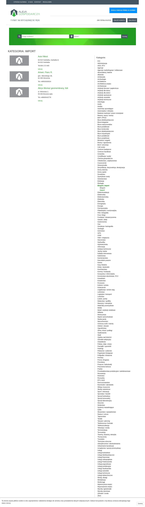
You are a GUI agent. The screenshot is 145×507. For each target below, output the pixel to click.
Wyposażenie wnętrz (105, 487)
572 (99, 61)
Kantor (100, 262)
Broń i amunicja (103, 145)
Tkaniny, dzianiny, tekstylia (107, 434)
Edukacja (101, 181)
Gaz (99, 224)
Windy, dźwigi (102, 477)
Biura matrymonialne (105, 124)
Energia (100, 206)
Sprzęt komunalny (104, 398)
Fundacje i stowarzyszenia (107, 217)
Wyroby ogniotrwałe (104, 489)
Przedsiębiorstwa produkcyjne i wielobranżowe (114, 371)
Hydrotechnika (103, 244)
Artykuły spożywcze (104, 95)
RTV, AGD (101, 380)
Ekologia (101, 183)
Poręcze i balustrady (105, 364)
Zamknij (140, 503)
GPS (99, 233)
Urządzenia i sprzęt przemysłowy (109, 448)
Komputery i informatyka (106, 274)
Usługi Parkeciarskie (105, 462)
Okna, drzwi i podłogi (105, 330)
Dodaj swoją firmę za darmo (123, 10)
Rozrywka (101, 378)
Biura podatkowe (103, 127)
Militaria (100, 312)
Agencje (100, 68)
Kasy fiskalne (102, 265)
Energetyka (102, 204)
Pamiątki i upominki (104, 346)
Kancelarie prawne (104, 260)
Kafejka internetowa (104, 253)
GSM (99, 235)
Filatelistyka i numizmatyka (107, 210)
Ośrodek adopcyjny (104, 339)
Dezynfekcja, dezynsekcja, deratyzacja (111, 167)
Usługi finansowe (104, 457)
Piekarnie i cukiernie (105, 351)
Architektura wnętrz (104, 84)
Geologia (101, 229)
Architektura (102, 81)
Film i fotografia (103, 213)
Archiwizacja (102, 86)
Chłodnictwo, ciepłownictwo (107, 161)
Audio (100, 104)
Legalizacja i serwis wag (106, 290)
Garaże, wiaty (102, 219)
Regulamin (47, 2)
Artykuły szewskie (104, 97)
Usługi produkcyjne (104, 466)
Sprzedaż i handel (104, 394)
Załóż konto (119, 20)
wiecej (40, 69)
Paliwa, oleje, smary (105, 344)
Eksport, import (103, 186)
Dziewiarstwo (102, 179)
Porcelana (101, 362)
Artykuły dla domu (104, 90)
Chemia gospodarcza (105, 158)
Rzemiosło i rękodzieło (105, 385)
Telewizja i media (104, 428)
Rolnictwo (101, 376)
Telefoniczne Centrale (105, 423)
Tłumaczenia (102, 437)
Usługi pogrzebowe (104, 464)
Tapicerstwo (102, 416)
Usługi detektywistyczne (106, 455)
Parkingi (100, 348)
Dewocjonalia (102, 165)
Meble (100, 308)
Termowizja (101, 432)
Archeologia (102, 79)
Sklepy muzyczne (104, 387)
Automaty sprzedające (105, 109)
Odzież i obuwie (103, 326)
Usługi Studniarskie (104, 468)
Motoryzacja (102, 315)
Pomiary (100, 358)
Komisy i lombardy (104, 272)
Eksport (102, 188)
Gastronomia (102, 222)
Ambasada (101, 77)
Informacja (101, 247)
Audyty (100, 106)
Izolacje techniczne (104, 249)
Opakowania (102, 333)
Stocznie (101, 403)
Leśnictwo (101, 292)
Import (102, 190)
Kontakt (37, 2)
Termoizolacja (102, 430)
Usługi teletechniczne (105, 475)
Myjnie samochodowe (105, 317)
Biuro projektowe (103, 138)
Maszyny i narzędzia (105, 303)
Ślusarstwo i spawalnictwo (107, 412)
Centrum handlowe (104, 152)
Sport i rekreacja (103, 391)
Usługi (100, 450)
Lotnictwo (101, 296)
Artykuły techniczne (104, 99)
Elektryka (101, 199)
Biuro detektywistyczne (106, 131)
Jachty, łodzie (102, 251)
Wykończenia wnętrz (105, 484)
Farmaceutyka (103, 208)
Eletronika (101, 201)
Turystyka (101, 439)
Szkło (99, 410)
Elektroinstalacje (103, 192)
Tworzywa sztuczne (104, 441)
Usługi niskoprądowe (105, 459)
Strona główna (20, 2)
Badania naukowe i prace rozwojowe (110, 113)
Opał (99, 335)
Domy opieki (102, 172)
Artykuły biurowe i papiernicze (108, 88)
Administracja (102, 63)
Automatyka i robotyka (105, 111)
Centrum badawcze (104, 149)
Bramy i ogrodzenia (104, 142)
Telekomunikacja (103, 425)
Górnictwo (101, 231)
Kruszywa (101, 283)
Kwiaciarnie (102, 287)
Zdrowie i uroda (103, 493)
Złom (99, 496)
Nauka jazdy (102, 319)
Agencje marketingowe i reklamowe (110, 70)
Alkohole (101, 75)
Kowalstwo (101, 278)
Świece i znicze (103, 414)
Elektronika (101, 195)
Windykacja (102, 480)
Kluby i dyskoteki (103, 267)
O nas (30, 2)
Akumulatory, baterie (105, 72)
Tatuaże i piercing (104, 421)
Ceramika (101, 154)
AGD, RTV (101, 66)
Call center (101, 147)
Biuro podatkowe (103, 136)
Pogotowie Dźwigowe (105, 353)
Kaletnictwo (102, 256)
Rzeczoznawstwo (104, 382)
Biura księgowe (103, 122)
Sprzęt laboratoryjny (105, 401)
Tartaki (100, 419)
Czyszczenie (102, 163)
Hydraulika (101, 242)
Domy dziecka (103, 170)
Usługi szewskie (103, 471)
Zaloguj (132, 20)
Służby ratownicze (104, 389)
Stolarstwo (101, 405)
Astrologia (101, 102)
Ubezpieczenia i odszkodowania (109, 444)
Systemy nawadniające (106, 407)
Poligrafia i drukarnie (105, 355)
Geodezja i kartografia (105, 226)
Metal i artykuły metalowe (106, 310)
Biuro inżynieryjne (104, 133)
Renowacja (101, 373)
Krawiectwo (102, 281)
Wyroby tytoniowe (104, 491)
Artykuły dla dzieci (104, 93)
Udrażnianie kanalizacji (106, 446)
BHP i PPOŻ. (102, 118)
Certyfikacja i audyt (104, 156)
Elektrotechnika (103, 197)
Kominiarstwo (102, 269)
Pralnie (100, 369)
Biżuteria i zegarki (104, 140)
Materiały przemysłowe (106, 305)
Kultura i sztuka (103, 285)
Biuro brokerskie (103, 129)
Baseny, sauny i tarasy (105, 115)
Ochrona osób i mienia (105, 324)
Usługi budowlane (104, 453)
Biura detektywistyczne (106, 120)
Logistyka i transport (105, 294)
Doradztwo (101, 174)
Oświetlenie (102, 342)
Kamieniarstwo (103, 258)
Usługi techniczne (104, 473)
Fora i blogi (101, 215)
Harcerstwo (102, 240)
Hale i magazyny (103, 238)
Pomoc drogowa (103, 360)
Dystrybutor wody (104, 176)
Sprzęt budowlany (104, 396)
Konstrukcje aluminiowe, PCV (108, 276)
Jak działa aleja (104, 20)
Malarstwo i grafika (104, 301)
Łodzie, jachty (102, 299)
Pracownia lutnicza (104, 367)
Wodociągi (101, 482)
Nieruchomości (103, 321)
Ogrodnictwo (102, 328)
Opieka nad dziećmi (104, 337)
